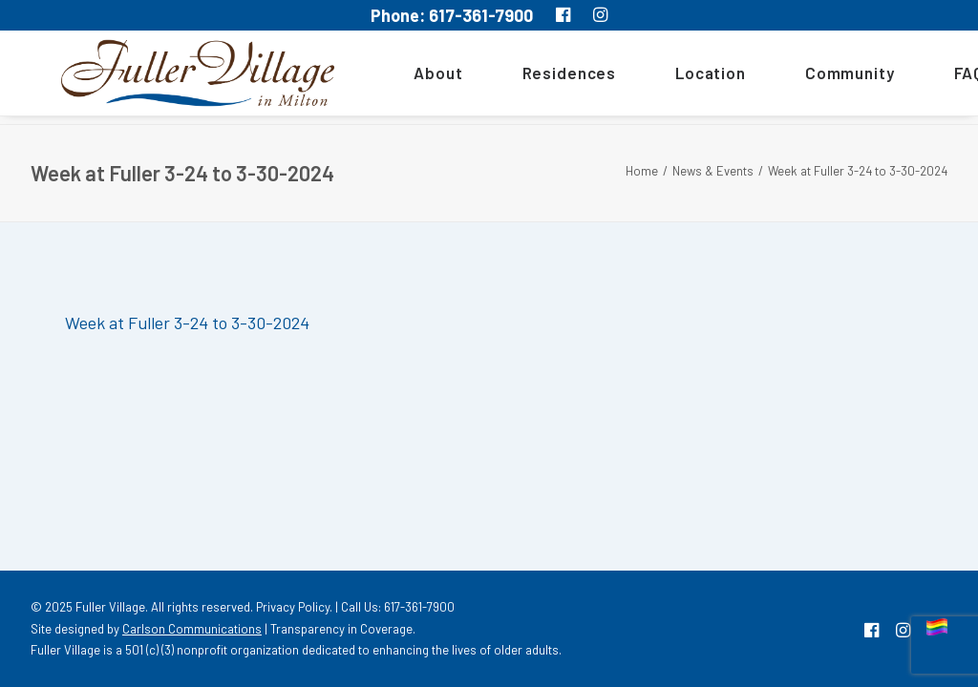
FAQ (941, 77)
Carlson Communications (192, 628)
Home (642, 170)
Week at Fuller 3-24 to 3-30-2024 (187, 322)
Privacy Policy (293, 606)
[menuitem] (418, 77)
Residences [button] (542, 77)
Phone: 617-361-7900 (452, 15)
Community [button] (823, 77)
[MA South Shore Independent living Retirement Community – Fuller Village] (184, 77)
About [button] (411, 77)
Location (683, 77)
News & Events (713, 170)
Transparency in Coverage (341, 628)
